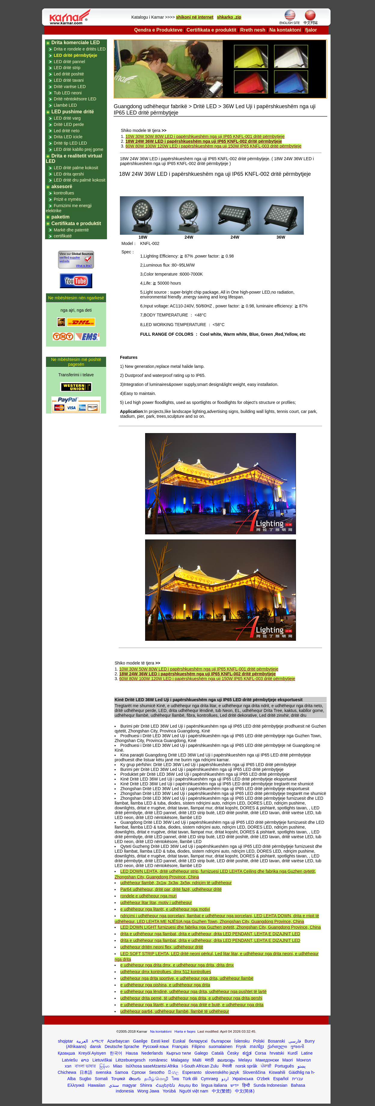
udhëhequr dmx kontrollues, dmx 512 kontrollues (165, 971)
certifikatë (63, 236)
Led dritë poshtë (69, 74)
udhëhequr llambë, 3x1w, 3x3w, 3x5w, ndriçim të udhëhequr (175, 882)
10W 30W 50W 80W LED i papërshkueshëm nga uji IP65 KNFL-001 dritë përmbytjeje (205, 136)
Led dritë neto (67, 130)
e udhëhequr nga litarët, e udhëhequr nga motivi (165, 909)
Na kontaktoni (285, 29)
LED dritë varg (67, 118)
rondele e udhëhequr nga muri (148, 896)
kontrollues (64, 193)
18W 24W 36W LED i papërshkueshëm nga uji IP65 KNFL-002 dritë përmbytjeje (204, 141)
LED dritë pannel (69, 61)
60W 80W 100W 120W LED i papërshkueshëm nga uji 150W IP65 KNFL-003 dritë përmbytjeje (213, 146)
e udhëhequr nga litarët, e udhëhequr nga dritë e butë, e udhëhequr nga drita (191, 1004)
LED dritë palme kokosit (76, 167)
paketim (60, 216)
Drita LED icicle (68, 136)
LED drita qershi (69, 174)
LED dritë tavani (69, 80)
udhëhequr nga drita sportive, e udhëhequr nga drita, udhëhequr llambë (186, 978)
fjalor (311, 29)
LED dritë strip (67, 67)
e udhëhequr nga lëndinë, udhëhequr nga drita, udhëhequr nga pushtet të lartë (193, 991)
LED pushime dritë (72, 111)
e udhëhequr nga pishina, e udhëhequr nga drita (165, 984)
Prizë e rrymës (67, 199)
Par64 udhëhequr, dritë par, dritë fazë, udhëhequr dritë (170, 889)
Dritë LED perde (69, 124)
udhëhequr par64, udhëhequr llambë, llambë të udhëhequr (174, 1011)
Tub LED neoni (68, 92)
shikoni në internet (194, 17)
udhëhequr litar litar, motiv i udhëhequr (156, 902)
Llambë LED (65, 105)
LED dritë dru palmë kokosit (79, 180)
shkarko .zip (229, 17)
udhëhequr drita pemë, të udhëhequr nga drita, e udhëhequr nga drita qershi (191, 998)
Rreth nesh (253, 29)
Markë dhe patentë (71, 230)
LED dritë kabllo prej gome (78, 149)
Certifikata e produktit (211, 29)
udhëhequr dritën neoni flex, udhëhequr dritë (161, 947)
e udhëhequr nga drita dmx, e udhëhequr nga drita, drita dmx (176, 965)
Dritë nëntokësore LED (75, 98)
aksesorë (61, 186)
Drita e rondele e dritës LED (80, 49)
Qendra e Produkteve (158, 29)
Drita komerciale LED (75, 42)
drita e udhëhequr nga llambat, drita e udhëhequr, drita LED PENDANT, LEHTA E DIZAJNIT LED (210, 933)
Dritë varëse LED (70, 86)
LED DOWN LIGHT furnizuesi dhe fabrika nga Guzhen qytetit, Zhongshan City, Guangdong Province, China (220, 927)
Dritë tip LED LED (70, 143)
